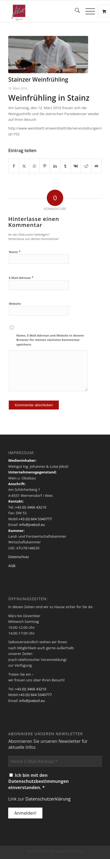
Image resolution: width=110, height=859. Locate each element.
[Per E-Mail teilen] (96, 166)
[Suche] (74, 11)
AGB (11, 565)
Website (15, 303)
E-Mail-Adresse (21, 277)
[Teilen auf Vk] (76, 166)
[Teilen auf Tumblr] (65, 166)
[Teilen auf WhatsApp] (35, 166)
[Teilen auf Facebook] (13, 166)
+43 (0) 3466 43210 (30, 507)
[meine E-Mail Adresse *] (55, 761)
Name (15, 251)
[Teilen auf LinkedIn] (55, 166)
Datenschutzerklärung (48, 799)
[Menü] (87, 11)
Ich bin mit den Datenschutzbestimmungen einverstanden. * (38, 781)
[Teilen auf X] (24, 166)
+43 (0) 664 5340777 (35, 518)
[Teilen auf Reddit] (86, 166)
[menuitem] (74, 11)
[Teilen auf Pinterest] (45, 166)
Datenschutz (18, 556)
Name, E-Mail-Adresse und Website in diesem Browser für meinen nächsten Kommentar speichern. (50, 339)
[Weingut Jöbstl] (45, 11)
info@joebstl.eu (31, 524)
